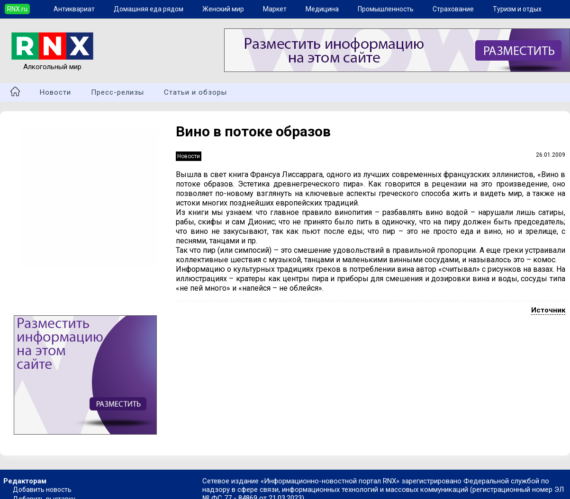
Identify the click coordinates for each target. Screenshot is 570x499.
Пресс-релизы (117, 92)
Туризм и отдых (517, 9)
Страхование (453, 9)
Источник (548, 310)
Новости (55, 92)
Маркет (275, 9)
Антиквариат (74, 9)
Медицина (322, 9)
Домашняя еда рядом (148, 9)
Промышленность (386, 9)
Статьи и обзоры (195, 92)
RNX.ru (17, 9)
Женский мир (223, 9)
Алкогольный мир (52, 62)
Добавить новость (42, 489)
